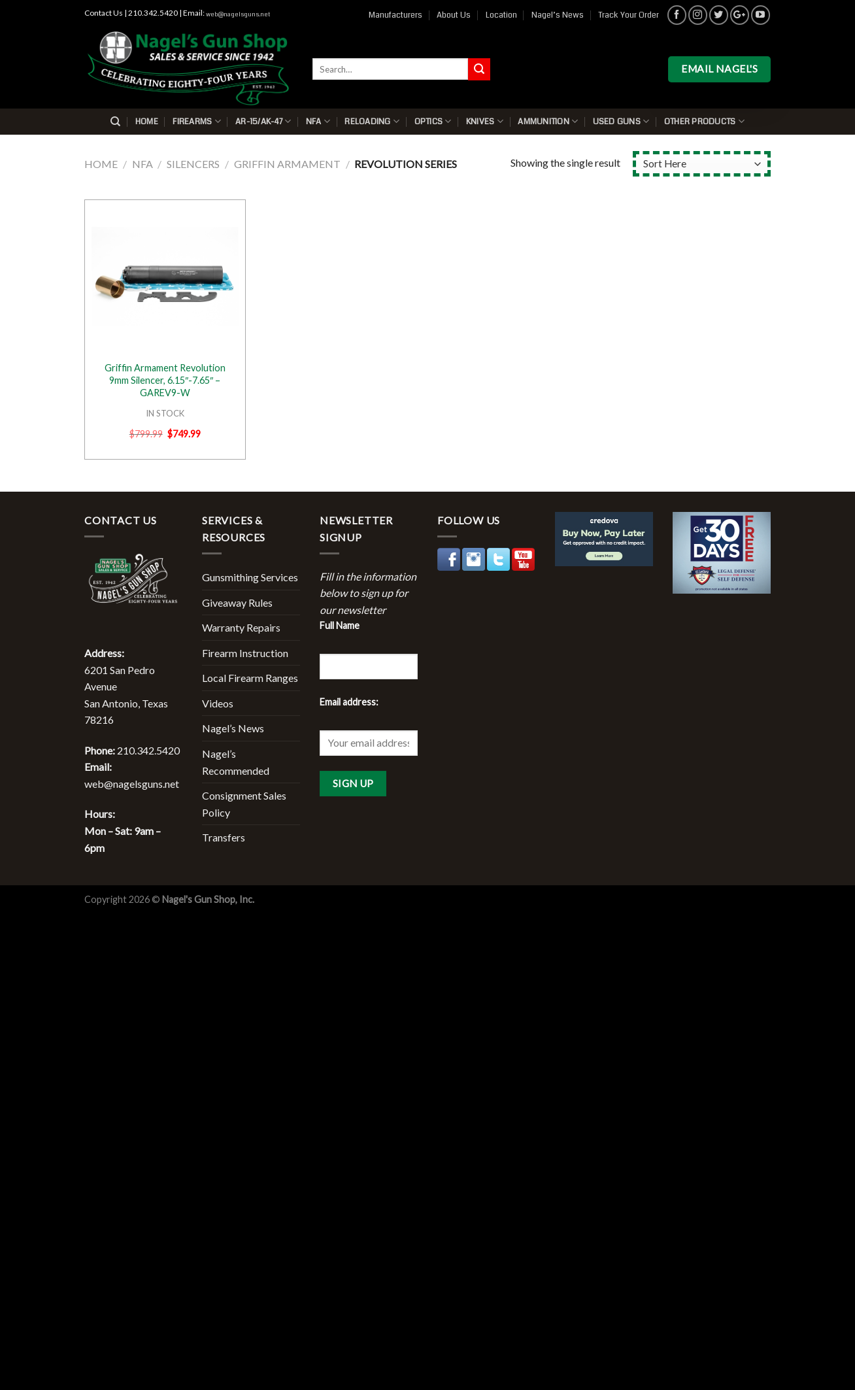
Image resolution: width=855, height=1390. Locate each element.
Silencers (193, 164)
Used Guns (621, 121)
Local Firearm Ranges (250, 677)
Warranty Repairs (241, 627)
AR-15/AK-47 (263, 121)
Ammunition (548, 121)
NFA (318, 121)
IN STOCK (165, 413)
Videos (217, 703)
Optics (433, 121)
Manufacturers (395, 15)
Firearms (197, 121)
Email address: (349, 701)
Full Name (340, 625)
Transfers (223, 837)
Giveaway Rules (237, 602)
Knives (484, 121)
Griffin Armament (287, 164)
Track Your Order (628, 15)
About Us (454, 15)
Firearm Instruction (245, 653)
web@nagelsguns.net (238, 14)
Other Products (704, 121)
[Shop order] (702, 164)
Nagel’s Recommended (235, 762)
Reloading (371, 121)
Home (146, 121)
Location (501, 15)
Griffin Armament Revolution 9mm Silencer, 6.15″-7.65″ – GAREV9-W (165, 380)
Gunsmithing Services (250, 577)
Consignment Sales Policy (244, 804)
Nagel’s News (557, 15)
